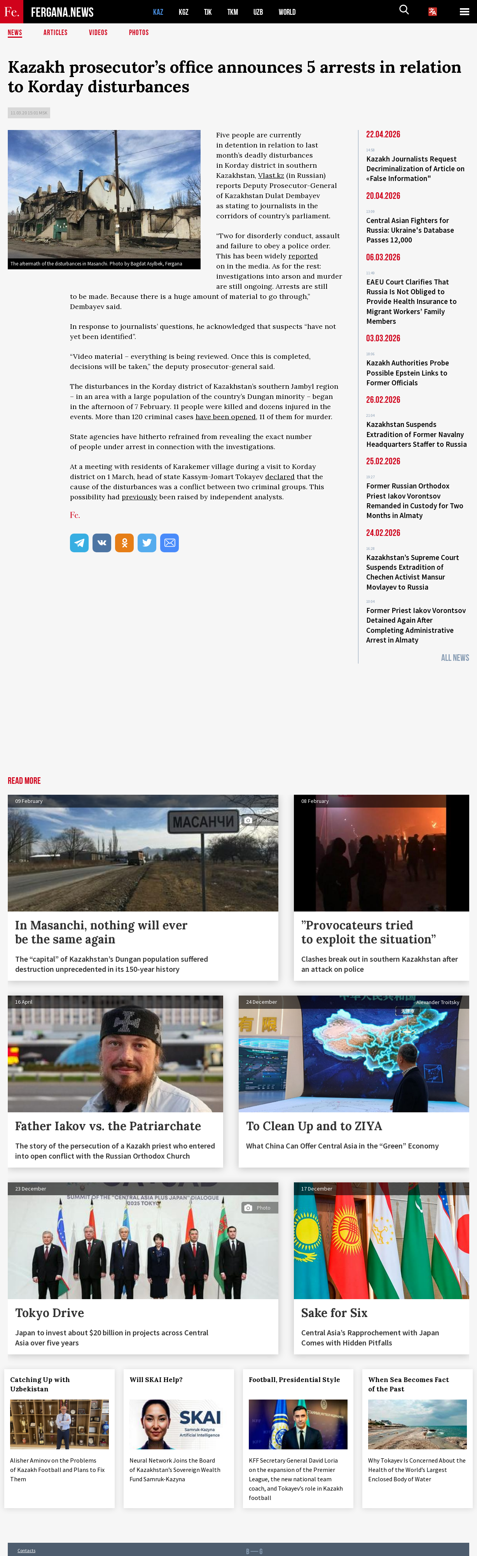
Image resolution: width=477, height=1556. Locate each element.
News (15, 33)
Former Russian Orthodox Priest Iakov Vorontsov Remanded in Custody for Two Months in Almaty (414, 491)
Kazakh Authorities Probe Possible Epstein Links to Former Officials (407, 367)
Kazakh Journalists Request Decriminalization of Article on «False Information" (415, 168)
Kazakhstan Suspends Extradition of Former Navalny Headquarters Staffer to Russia (416, 427)
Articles (56, 33)
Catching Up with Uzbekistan (43, 1370)
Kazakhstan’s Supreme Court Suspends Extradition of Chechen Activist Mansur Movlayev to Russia (412, 560)
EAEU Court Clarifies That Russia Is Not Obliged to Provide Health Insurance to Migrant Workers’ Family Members (411, 297)
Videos (99, 33)
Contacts (26, 1533)
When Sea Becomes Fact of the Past (411, 1370)
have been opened (226, 416)
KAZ (158, 12)
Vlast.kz (271, 175)
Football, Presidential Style (298, 1365)
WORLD (290, 12)
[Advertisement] (238, 703)
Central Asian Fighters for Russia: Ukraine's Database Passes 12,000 (410, 228)
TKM (234, 12)
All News (455, 643)
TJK (208, 12)
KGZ (184, 12)
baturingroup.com (292, 1547)
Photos (140, 33)
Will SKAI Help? (159, 1365)
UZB (260, 12)
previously (139, 496)
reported (303, 255)
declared (280, 476)
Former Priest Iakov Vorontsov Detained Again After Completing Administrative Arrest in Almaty (416, 611)
